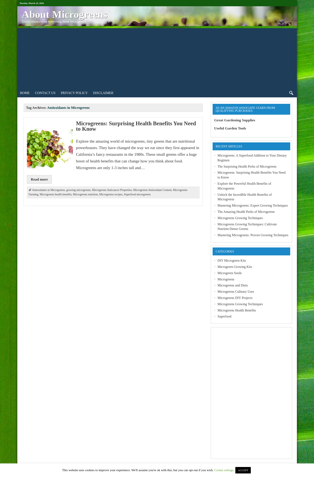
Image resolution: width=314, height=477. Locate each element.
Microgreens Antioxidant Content (152, 190)
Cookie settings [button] (224, 470)
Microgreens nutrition (85, 194)
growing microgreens (78, 190)
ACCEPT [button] (243, 470)
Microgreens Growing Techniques (240, 218)
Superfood (224, 316)
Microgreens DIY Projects (234, 298)
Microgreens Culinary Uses (235, 291)
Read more (39, 179)
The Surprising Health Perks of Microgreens (246, 166)
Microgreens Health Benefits (236, 310)
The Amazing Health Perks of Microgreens (246, 211)
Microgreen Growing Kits (234, 267)
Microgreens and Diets (232, 285)
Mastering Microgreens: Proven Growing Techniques (252, 235)
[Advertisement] (157, 57)
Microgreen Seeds (229, 273)
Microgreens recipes (110, 194)
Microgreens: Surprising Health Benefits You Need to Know (136, 126)
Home (25, 93)
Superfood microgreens (137, 194)
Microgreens (225, 279)
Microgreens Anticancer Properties (112, 190)
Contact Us (45, 93)
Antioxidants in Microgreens (48, 190)
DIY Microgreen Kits (231, 260)
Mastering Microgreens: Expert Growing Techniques (252, 205)
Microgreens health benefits (56, 194)
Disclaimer (103, 93)
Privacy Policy (74, 93)
